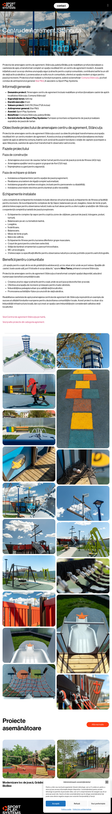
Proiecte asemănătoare (22, 724)
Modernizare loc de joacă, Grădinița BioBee (24, 784)
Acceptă (55, 804)
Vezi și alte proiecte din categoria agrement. (24, 322)
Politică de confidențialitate (82, 809)
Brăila (12, 38)
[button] (107, 782)
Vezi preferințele (98, 804)
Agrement (23, 38)
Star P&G (39, 81)
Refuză (77, 804)
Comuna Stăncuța (90, 77)
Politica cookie (66, 809)
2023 (5, 38)
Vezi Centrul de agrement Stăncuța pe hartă (24, 317)
